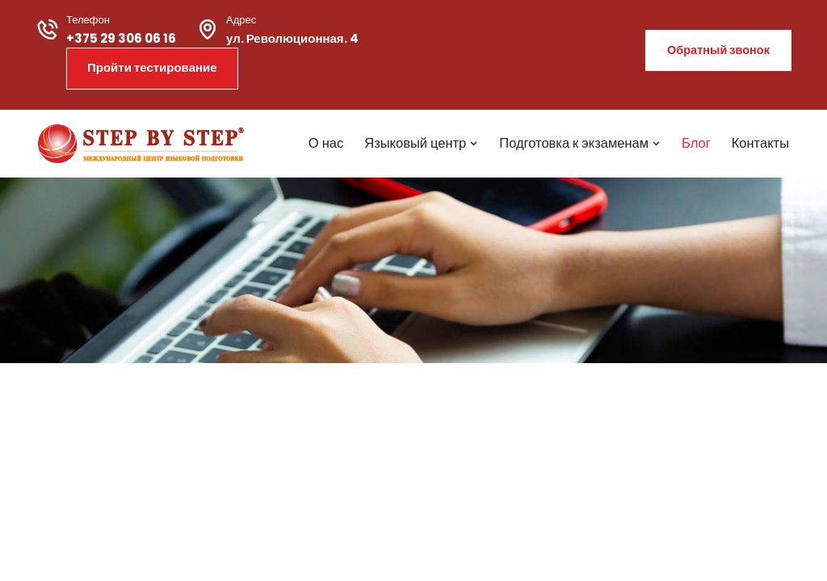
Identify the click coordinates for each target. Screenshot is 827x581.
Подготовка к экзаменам (580, 143)
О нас (326, 143)
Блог (696, 143)
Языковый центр (421, 143)
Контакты (760, 143)
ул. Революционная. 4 (292, 38)
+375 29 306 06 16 (121, 38)
